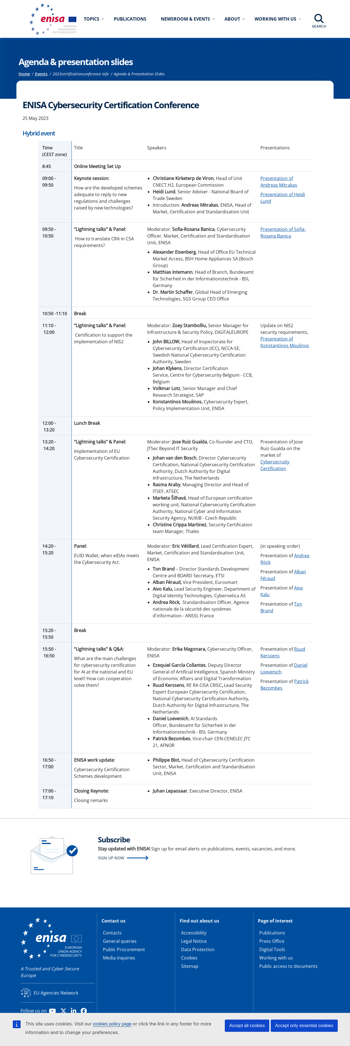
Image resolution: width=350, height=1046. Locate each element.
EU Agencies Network (56, 993)
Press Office (271, 941)
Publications (130, 19)
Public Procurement (124, 949)
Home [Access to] (24, 74)
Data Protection (198, 949)
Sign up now (111, 857)
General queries (120, 941)
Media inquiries (119, 958)
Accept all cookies (247, 1025)
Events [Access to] (41, 74)
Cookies (189, 958)
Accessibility (193, 933)
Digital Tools (272, 949)
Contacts (112, 933)
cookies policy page (112, 1024)
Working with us (276, 958)
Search (319, 26)
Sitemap (189, 966)
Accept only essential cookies (304, 1025)
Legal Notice (194, 941)
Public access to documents (288, 966)
